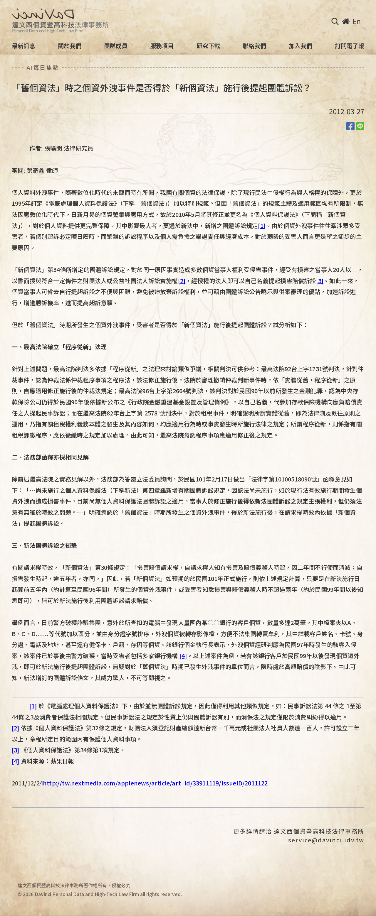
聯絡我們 (254, 46)
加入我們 (300, 46)
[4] (183, 655)
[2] (182, 280)
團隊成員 (115, 46)
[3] (320, 280)
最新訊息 (23, 46)
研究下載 (208, 46)
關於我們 (69, 46)
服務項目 (162, 46)
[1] (262, 225)
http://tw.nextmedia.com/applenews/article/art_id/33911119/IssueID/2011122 (155, 783)
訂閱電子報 (349, 46)
